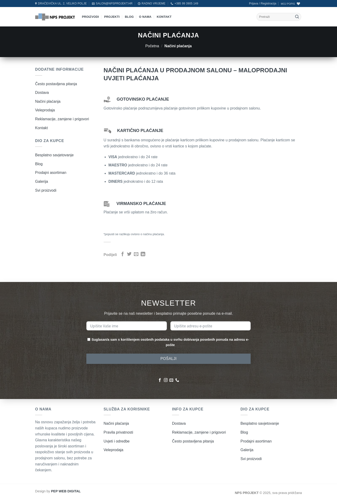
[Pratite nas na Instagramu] (166, 380)
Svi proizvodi (45, 190)
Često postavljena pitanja (56, 84)
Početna (152, 46)
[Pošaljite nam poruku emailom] (171, 380)
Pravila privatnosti (118, 432)
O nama (145, 16)
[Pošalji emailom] (136, 254)
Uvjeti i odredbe (117, 441)
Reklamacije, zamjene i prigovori (62, 119)
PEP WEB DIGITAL (66, 491)
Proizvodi (90, 16)
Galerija (41, 181)
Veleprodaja (45, 110)
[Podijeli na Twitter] (129, 254)
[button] (262, 3)
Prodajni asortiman (50, 173)
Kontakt (164, 16)
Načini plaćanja (48, 101)
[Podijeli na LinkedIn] (143, 254)
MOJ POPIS (288, 3)
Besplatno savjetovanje (54, 155)
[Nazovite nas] (177, 380)
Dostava (42, 93)
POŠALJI (168, 359)
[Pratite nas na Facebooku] (160, 380)
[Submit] (297, 17)
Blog (129, 16)
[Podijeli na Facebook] (122, 254)
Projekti (112, 16)
